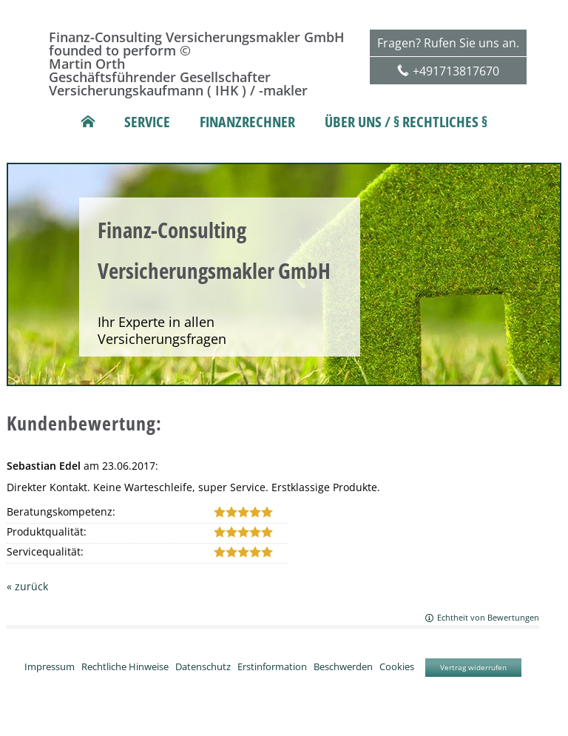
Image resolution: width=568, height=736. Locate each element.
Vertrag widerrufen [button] (473, 667)
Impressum (49, 666)
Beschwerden (343, 666)
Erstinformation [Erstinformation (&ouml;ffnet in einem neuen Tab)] (272, 666)
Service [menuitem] (147, 122)
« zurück (27, 586)
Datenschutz (203, 666)
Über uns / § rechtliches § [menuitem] (406, 122)
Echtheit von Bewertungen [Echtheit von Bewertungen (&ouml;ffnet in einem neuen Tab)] (488, 617)
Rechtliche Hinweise (125, 666)
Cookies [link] (396, 666)
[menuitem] (88, 122)
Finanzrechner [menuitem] (247, 122)
